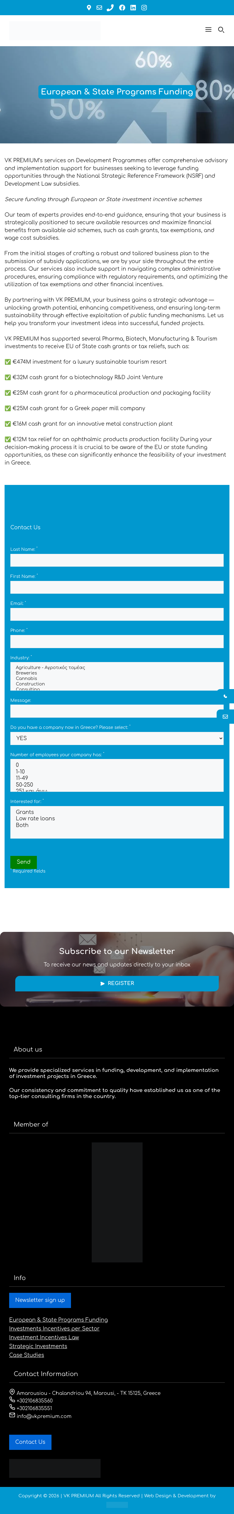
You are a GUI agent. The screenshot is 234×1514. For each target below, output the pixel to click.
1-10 (117, 772)
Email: (18, 603)
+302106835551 (30, 1408)
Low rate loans (117, 819)
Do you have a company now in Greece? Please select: (70, 727)
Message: (20, 700)
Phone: (18, 630)
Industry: (21, 658)
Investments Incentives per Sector (54, 1329)
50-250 (117, 785)
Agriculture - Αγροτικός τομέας (117, 668)
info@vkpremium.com (40, 1416)
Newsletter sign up (40, 1300)
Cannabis (117, 679)
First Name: (24, 576)
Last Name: (23, 549)
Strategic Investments (38, 1346)
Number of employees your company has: (57, 755)
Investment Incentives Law (44, 1338)
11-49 (117, 778)
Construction (117, 684)
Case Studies (26, 1355)
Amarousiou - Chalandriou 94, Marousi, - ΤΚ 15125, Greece (85, 1393)
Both (117, 825)
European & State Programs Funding (58, 1320)
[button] (208, 31)
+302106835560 (31, 1401)
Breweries (117, 673)
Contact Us (30, 1442)
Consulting (117, 690)
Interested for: (27, 801)
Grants (117, 812)
